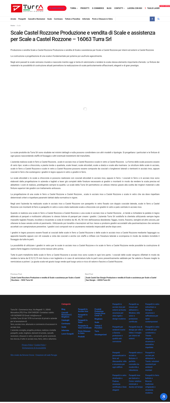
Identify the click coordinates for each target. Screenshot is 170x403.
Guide (64, 328)
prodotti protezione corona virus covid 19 (100, 313)
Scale (49, 19)
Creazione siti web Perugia (46, 356)
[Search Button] (159, 18)
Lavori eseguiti (68, 335)
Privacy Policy (27, 346)
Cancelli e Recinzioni (36, 19)
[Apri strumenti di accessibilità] (163, 396)
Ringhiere (98, 320)
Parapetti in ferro (83, 317)
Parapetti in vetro (83, 322)
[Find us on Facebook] (152, 18)
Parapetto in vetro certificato (85, 328)
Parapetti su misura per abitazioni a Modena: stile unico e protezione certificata (134, 314)
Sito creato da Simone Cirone (22, 356)
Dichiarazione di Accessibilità (34, 349)
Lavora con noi (134, 8)
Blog (109, 8)
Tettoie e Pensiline (72, 19)
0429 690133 (57, 8)
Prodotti (84, 8)
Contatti (118, 8)
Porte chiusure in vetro (84, 333)
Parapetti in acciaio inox (83, 311)
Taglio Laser (152, 7)
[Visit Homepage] (27, 8)
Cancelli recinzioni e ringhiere (67, 316)
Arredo (13, 19)
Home (13, 26)
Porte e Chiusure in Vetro (102, 19)
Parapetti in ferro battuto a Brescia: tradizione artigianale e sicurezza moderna (152, 385)
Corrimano (58, 19)
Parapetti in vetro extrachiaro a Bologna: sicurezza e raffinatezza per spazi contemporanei (152, 314)
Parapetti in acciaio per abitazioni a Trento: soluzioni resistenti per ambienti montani (152, 362)
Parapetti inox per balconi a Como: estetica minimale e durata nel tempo (136, 382)
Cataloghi (65, 321)
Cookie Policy (39, 346)
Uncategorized (100, 336)
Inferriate (86, 19)
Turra (73, 8)
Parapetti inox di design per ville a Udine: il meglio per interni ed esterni (136, 334)
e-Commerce (98, 8)
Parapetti (22, 19)
